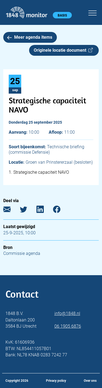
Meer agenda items (29, 37)
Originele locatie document (63, 50)
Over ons (90, 381)
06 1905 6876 (67, 326)
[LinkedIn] (44, 210)
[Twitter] (27, 210)
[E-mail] (11, 210)
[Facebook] (61, 210)
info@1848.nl (67, 313)
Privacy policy (56, 381)
